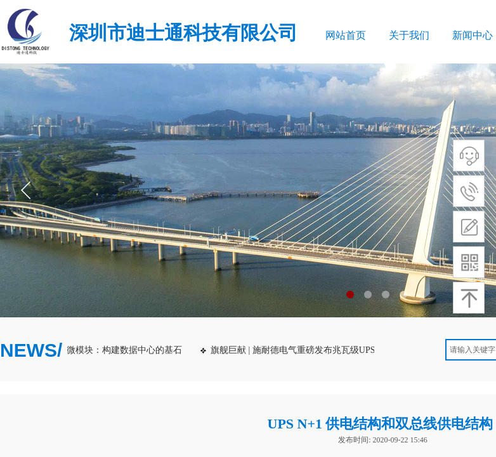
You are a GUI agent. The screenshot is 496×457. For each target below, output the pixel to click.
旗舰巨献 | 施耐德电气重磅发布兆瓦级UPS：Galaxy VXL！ (326, 350)
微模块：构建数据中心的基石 (126, 350)
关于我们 (409, 35)
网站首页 (345, 35)
